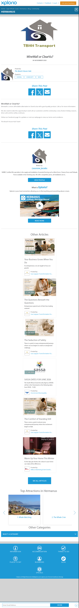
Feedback (48, 3)
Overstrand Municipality (39, 393)
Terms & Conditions (53, 577)
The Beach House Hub (23, 71)
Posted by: (18, 69)
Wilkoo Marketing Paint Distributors (42, 470)
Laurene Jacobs (39, 168)
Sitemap (61, 577)
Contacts (40, 3)
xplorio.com (45, 577)
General (19, 77)
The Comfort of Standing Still (37, 419)
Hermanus (23, 9)
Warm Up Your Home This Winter (39, 458)
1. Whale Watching (24, 517)
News (39, 77)
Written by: (39, 165)
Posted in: (18, 74)
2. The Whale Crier (59, 517)
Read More (39, 221)
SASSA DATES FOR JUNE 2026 (37, 379)
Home (3, 9)
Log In (55, 3)
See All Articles (39, 481)
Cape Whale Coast (12, 9)
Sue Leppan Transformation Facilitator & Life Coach (42, 274)
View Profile (39, 180)
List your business (68, 3)
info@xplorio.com (36, 577)
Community (35, 9)
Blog (29, 9)
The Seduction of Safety (35, 340)
